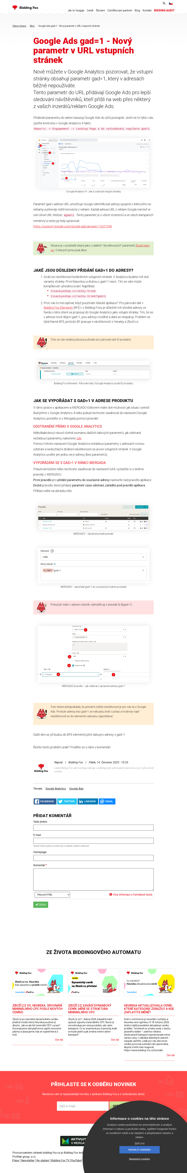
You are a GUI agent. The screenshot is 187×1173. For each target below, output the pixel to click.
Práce (15, 1160)
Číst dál (59, 1039)
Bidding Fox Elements (58, 307)
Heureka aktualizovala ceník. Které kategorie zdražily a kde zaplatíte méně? (149, 1009)
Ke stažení (42, 1160)
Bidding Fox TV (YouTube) (66, 1160)
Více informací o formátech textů (130, 894)
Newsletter (28, 1160)
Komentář (40, 865)
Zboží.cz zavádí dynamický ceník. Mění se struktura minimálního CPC (89, 1009)
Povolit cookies (121, 1159)
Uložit (41, 904)
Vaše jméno (40, 821)
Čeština (171, 3)
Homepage (40, 852)
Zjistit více (140, 1143)
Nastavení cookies (158, 1159)
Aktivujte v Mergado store (81, 1141)
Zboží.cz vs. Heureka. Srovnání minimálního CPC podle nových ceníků (37, 1009)
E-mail (37, 835)
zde (78, 438)
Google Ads (76, 788)
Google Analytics (56, 788)
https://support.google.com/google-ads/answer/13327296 (72, 226)
